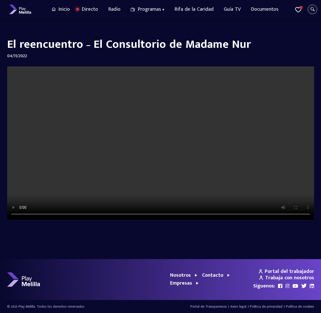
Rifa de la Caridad (194, 9)
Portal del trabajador (286, 271)
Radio (114, 9)
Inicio (64, 9)
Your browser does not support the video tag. (160, 143)
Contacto (212, 275)
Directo (90, 9)
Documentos (265, 9)
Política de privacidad (266, 306)
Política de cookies (300, 306)
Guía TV (232, 9)
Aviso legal (238, 306)
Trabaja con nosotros (286, 277)
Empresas (181, 283)
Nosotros (180, 275)
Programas (149, 9)
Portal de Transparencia (208, 306)
